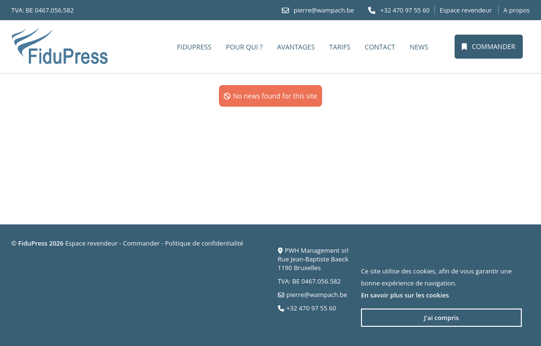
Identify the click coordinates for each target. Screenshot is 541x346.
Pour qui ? (244, 46)
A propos (517, 10)
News (418, 46)
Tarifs (339, 46)
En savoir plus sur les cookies (405, 295)
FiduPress (194, 46)
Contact (380, 46)
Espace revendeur (466, 10)
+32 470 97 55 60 (405, 10)
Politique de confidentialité (204, 243)
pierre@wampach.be (324, 10)
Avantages (296, 46)
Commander (488, 46)
